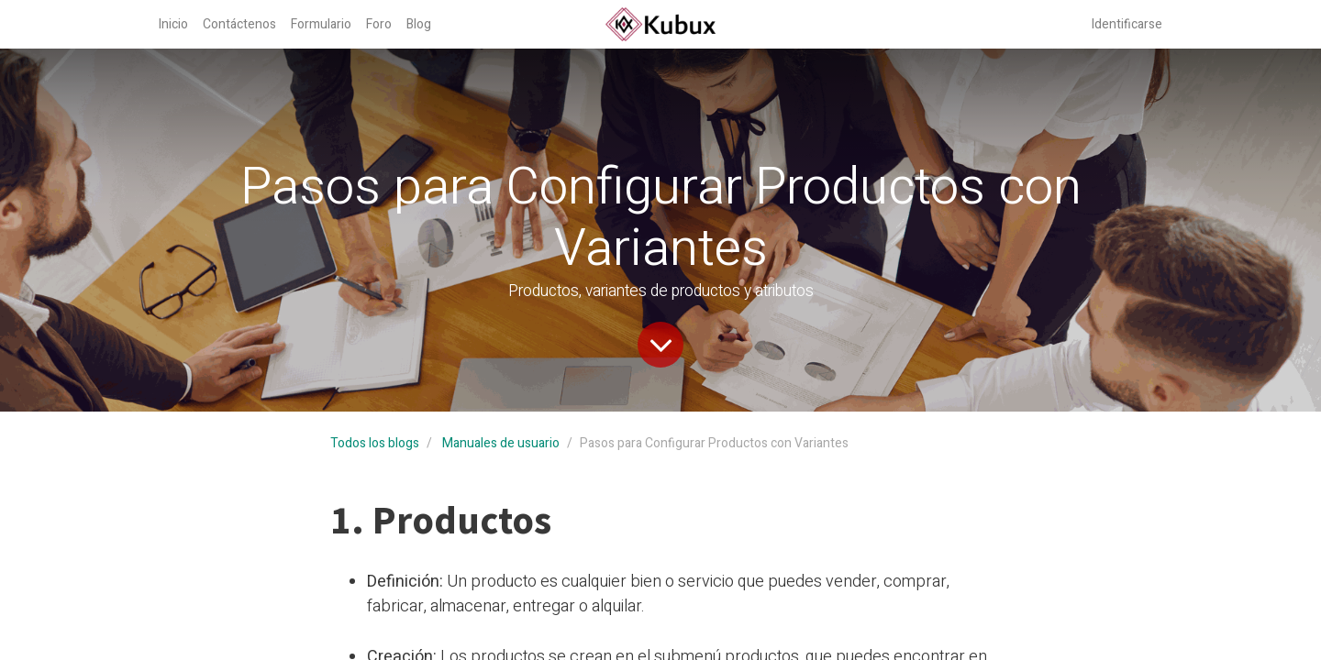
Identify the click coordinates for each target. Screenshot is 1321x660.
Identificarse (1127, 24)
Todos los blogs (374, 443)
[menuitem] (173, 24)
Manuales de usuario (501, 443)
